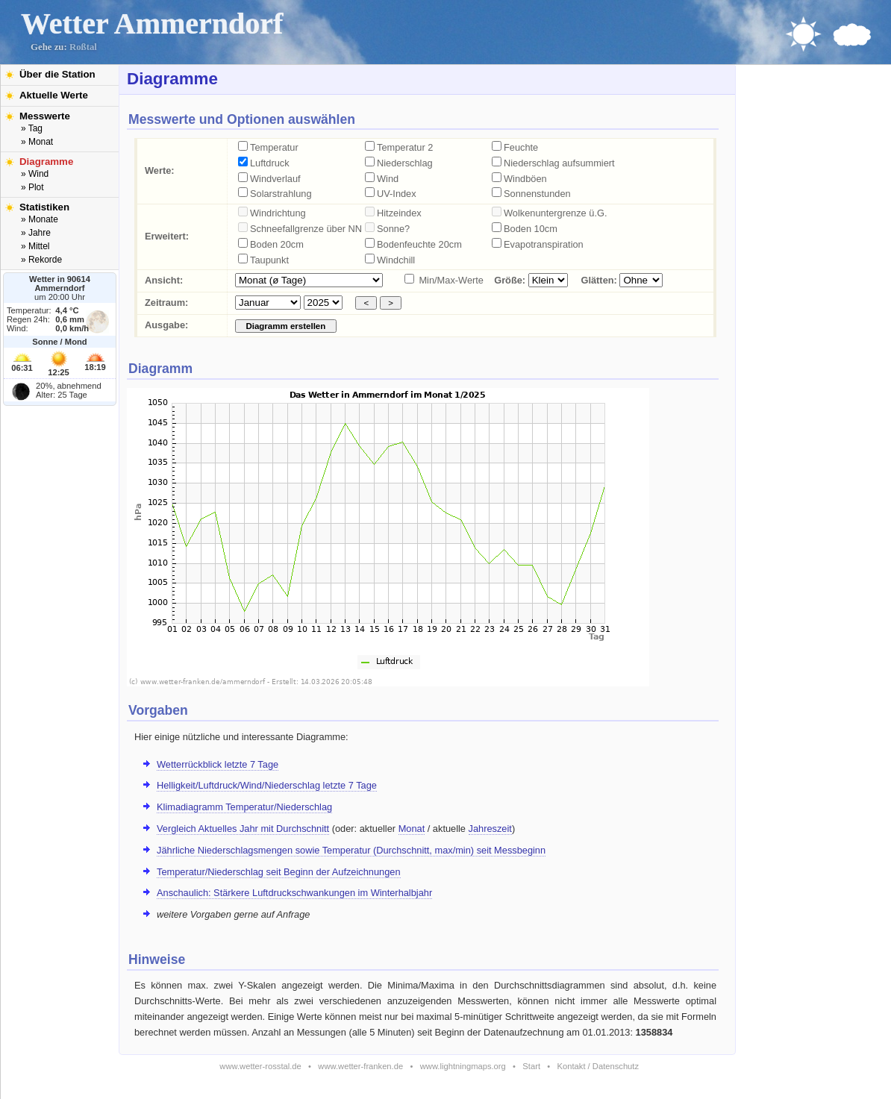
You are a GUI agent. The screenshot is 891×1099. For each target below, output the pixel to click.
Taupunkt (269, 260)
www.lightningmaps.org (463, 1066)
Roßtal (83, 47)
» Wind (35, 174)
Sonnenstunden (537, 193)
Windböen (525, 178)
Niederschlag (405, 163)
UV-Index (396, 193)
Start (531, 1066)
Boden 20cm (277, 244)
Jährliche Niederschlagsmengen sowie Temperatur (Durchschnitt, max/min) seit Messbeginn (351, 850)
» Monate (39, 219)
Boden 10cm (530, 228)
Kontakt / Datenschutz (598, 1066)
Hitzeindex (399, 213)
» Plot (32, 187)
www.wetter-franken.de (360, 1066)
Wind (387, 178)
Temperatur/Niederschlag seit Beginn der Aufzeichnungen (279, 871)
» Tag (32, 128)
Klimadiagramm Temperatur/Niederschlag (244, 806)
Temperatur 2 (405, 147)
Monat (411, 828)
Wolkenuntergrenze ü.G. (555, 213)
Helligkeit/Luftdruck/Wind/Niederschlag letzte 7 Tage (267, 785)
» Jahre (36, 233)
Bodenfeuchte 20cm (419, 244)
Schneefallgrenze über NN (306, 228)
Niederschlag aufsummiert (559, 163)
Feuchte (521, 147)
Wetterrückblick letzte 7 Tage (217, 764)
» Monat (37, 142)
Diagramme (46, 161)
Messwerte (44, 116)
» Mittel (35, 246)
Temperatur (274, 147)
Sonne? (393, 228)
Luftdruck (270, 163)
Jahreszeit (490, 828)
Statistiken (44, 207)
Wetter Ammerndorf (152, 23)
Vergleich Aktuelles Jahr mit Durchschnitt (243, 828)
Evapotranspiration (544, 244)
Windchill (396, 260)
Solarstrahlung (281, 193)
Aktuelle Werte (53, 95)
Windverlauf (275, 178)
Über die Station (57, 74)
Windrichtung (278, 213)
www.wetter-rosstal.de (260, 1066)
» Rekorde (41, 259)
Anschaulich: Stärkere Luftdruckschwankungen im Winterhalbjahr (294, 892)
